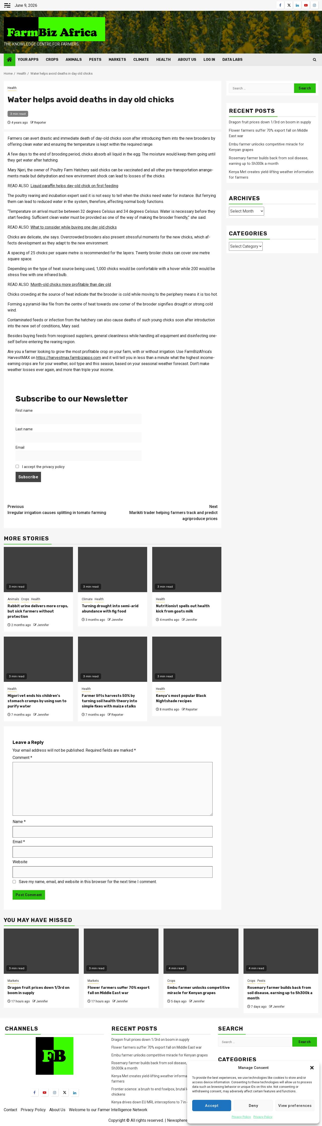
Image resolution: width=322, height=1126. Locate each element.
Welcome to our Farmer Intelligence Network (108, 1109)
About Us (187, 60)
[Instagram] (54, 1092)
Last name (24, 429)
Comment (22, 757)
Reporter (40, 122)
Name (19, 821)
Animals (74, 60)
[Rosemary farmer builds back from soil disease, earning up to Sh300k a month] (281, 951)
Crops (52, 60)
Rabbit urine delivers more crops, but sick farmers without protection (38, 611)
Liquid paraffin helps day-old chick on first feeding (74, 185)
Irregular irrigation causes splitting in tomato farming (60, 509)
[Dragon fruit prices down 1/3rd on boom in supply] (41, 951)
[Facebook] (34, 1092)
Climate (141, 60)
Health (163, 60)
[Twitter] (64, 1092)
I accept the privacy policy (40, 467)
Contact (10, 1109)
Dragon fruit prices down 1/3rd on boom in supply (270, 122)
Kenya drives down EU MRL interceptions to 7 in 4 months (157, 1102)
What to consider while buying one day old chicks (73, 227)
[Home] (9, 60)
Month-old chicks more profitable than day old (70, 284)
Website (20, 861)
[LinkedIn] (74, 1092)
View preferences (295, 1105)
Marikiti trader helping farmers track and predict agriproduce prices (165, 512)
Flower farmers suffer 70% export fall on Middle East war (156, 1047)
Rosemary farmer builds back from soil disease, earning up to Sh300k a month (279, 993)
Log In (209, 60)
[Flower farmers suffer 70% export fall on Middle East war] (121, 951)
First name (24, 410)
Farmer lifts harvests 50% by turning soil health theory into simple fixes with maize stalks (109, 701)
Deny (253, 1105)
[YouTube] (44, 1092)
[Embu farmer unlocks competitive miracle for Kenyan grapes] (201, 951)
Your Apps (28, 60)
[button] (311, 1067)
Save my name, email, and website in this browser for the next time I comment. (88, 881)
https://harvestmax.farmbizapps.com (68, 357)
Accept (211, 1105)
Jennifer (43, 625)
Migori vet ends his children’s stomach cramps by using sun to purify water (37, 701)
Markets (117, 60)
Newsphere (177, 1120)
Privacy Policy (241, 1117)
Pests (95, 60)
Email (20, 447)
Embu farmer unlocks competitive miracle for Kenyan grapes (159, 1055)
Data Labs (232, 60)
